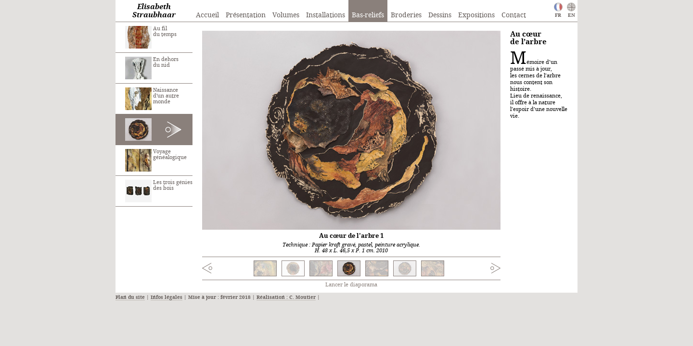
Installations (325, 15)
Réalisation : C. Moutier (286, 297)
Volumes (285, 15)
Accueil (207, 15)
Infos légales (166, 297)
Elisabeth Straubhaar (154, 11)
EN (571, 15)
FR (558, 15)
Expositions (476, 15)
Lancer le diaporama (351, 285)
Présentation (246, 15)
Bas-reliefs (368, 15)
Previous (226, 269)
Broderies (406, 15)
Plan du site (130, 297)
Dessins (439, 15)
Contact (513, 15)
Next (475, 268)
